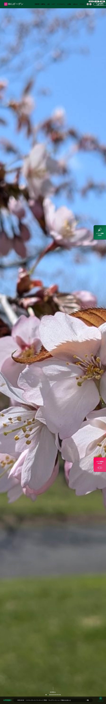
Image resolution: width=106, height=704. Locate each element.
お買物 (69, 4)
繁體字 (102, 1)
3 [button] (50, 695)
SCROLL (53, 690)
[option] (53, 352)
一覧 (87, 700)
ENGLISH (91, 1)
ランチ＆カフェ (61, 4)
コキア (53, 4)
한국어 (97, 1)
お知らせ (75, 4)
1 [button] (46, 695)
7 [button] (58, 695)
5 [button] (54, 695)
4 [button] (52, 695)
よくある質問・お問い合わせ (100, 4)
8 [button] (60, 695)
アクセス (82, 4)
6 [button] (56, 695)
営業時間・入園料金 (40, 4)
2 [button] (48, 695)
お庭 (48, 4)
